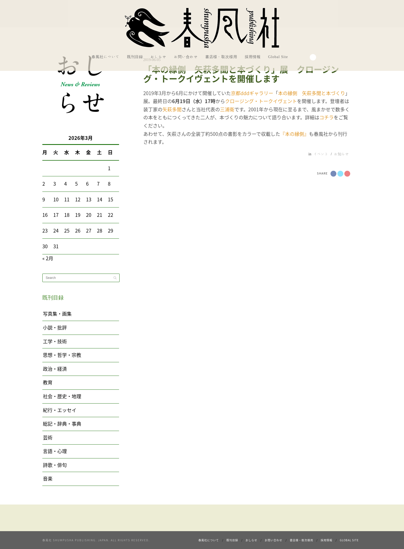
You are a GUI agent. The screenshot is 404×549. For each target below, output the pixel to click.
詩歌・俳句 (55, 465)
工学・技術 (55, 341)
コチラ (326, 117)
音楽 (47, 478)
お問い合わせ (186, 57)
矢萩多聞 (172, 109)
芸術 (47, 437)
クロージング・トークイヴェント (261, 101)
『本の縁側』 (294, 133)
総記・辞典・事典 (62, 423)
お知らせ (341, 154)
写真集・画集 (57, 313)
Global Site (278, 57)
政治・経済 (55, 368)
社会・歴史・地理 (62, 396)
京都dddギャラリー (252, 93)
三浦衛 (227, 109)
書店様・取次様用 (221, 57)
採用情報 (253, 57)
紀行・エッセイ (59, 410)
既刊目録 (135, 57)
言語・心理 (55, 451)
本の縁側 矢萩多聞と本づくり (311, 93)
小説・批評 (55, 327)
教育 (47, 382)
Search (313, 57)
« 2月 (47, 258)
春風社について (106, 57)
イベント (320, 154)
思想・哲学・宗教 (62, 355)
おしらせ (158, 57)
